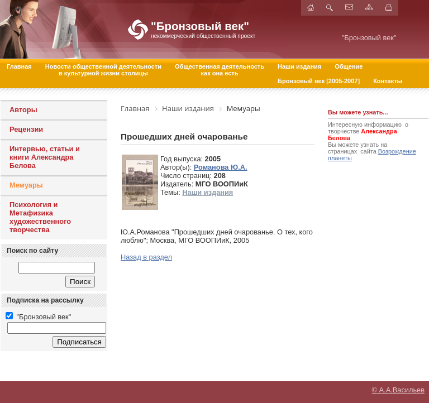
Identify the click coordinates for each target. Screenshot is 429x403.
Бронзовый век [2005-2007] (319, 81)
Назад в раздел (146, 257)
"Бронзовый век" (38, 317)
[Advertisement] (361, 237)
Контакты (387, 81)
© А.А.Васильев (398, 389)
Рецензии (26, 129)
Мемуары (26, 185)
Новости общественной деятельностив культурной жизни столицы (103, 69)
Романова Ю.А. (220, 167)
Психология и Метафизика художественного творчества (40, 217)
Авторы (23, 109)
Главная (19, 66)
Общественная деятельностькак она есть (219, 69)
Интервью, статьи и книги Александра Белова (44, 157)
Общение (349, 66)
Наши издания (299, 66)
